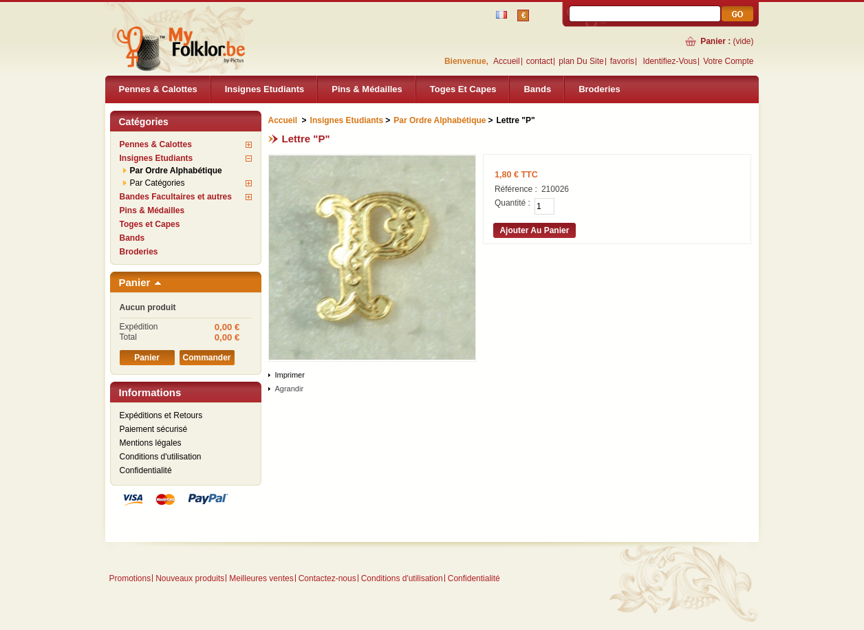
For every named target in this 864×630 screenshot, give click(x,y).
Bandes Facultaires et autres (176, 197)
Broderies (599, 89)
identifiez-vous (669, 61)
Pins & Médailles (367, 89)
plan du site (581, 61)
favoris (622, 61)
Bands (537, 89)
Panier (135, 282)
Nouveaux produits (189, 578)
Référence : (516, 189)
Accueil (506, 61)
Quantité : (512, 203)
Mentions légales (151, 443)
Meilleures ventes (261, 578)
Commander (206, 357)
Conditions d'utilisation (161, 456)
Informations (150, 392)
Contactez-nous (327, 578)
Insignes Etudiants (265, 89)
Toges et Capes (463, 89)
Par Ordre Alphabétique (176, 170)
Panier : (715, 41)
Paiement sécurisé (154, 429)
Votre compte (728, 61)
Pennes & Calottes (158, 89)
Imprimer (290, 375)
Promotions (130, 578)
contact (539, 61)
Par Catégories (157, 183)
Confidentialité (146, 470)
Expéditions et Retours (161, 415)
